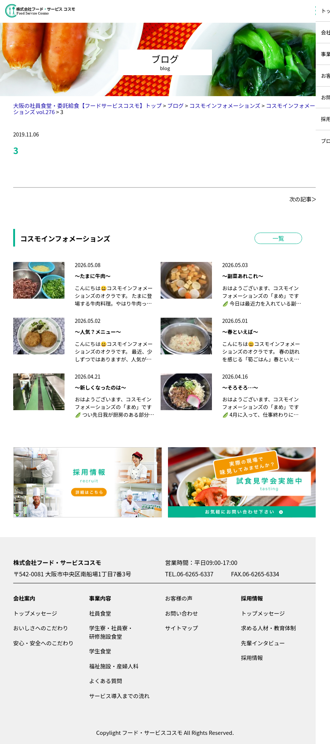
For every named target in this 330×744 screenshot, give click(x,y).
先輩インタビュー (263, 643)
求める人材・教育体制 (268, 628)
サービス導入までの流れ (119, 696)
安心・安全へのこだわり (43, 643)
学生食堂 (100, 651)
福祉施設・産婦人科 (114, 666)
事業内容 (100, 598)
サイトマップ (181, 628)
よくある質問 (105, 681)
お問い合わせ (181, 613)
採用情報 (252, 598)
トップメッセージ (35, 613)
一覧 (278, 238)
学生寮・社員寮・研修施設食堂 (111, 632)
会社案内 (24, 598)
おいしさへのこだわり (40, 628)
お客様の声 (178, 598)
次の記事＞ (303, 199)
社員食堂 (100, 613)
